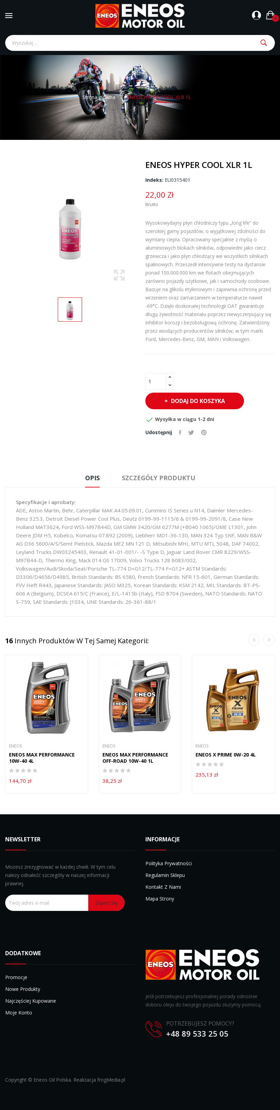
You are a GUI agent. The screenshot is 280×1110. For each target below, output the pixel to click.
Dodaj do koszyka (197, 401)
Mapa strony (159, 898)
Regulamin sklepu (165, 875)
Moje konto (18, 1012)
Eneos (15, 746)
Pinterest (204, 432)
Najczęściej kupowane (30, 1000)
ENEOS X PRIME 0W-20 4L (226, 755)
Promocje (16, 977)
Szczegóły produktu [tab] (158, 478)
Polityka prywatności (168, 863)
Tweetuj (191, 432)
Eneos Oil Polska (52, 1079)
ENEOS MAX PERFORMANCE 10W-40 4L (42, 758)
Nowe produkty (22, 989)
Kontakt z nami (163, 887)
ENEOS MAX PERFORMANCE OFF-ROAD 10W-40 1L (135, 758)
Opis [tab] (92, 478)
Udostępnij (180, 432)
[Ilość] (155, 381)
